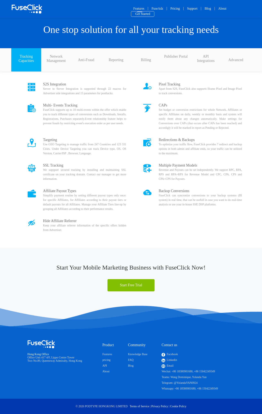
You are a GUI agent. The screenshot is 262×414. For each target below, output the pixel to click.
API (104, 365)
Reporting (116, 60)
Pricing (175, 8)
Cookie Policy (178, 406)
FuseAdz (157, 8)
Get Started (142, 14)
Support (192, 8)
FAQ (130, 359)
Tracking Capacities (26, 58)
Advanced (235, 60)
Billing (146, 60)
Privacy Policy (159, 406)
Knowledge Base (137, 354)
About (222, 8)
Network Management (56, 58)
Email (170, 365)
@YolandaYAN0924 (186, 382)
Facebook (172, 354)
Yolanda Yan (199, 377)
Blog (208, 8)
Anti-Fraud (86, 60)
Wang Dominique (181, 377)
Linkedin (172, 359)
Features (138, 8)
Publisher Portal (176, 56)
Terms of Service (139, 406)
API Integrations (206, 58)
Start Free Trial (131, 285)
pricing (106, 359)
